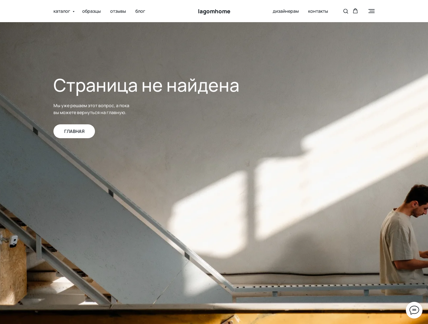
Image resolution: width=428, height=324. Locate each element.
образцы (91, 11)
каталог (62, 11)
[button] (345, 11)
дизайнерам (286, 11)
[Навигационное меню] (371, 11)
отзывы (118, 11)
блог (140, 11)
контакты (318, 11)
